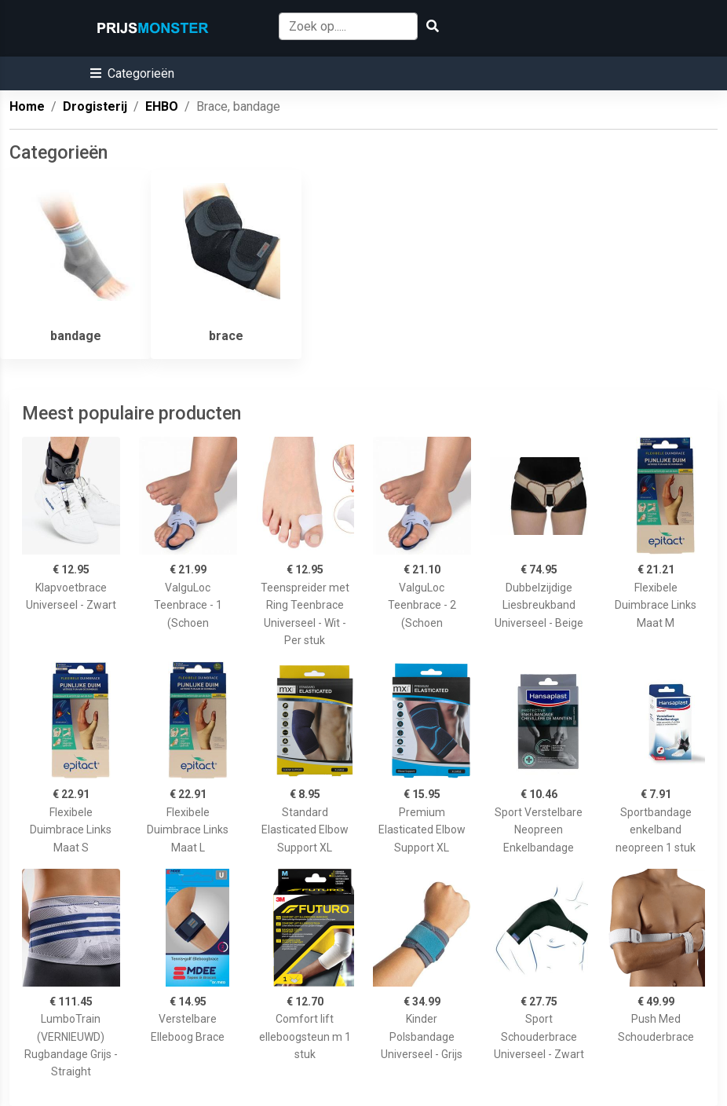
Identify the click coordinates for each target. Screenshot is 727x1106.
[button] (132, 73)
